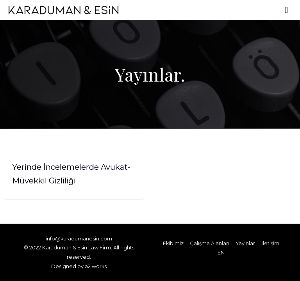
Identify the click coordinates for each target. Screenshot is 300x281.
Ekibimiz (173, 243)
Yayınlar (245, 243)
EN (221, 253)
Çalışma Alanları (209, 243)
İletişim (270, 243)
